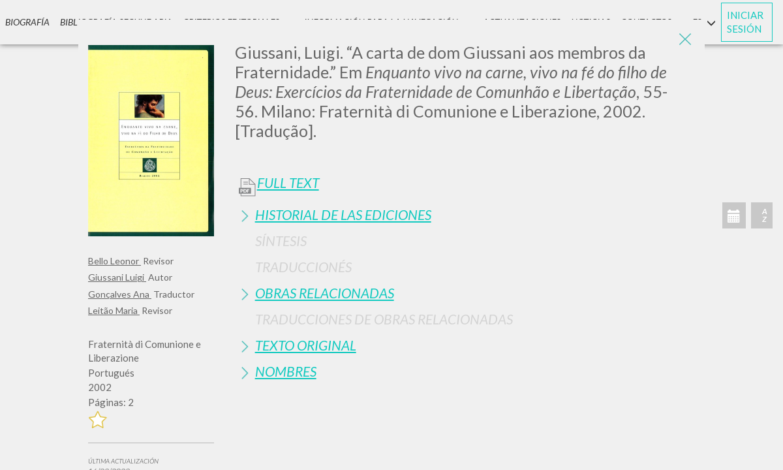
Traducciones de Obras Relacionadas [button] (384, 318)
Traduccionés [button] (303, 266)
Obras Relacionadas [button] (324, 292)
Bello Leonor (114, 260)
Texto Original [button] (305, 344)
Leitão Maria (114, 310)
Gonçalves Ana (119, 294)
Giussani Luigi (117, 277)
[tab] (465, 214)
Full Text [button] (288, 183)
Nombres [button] (285, 371)
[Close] (685, 39)
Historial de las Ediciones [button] (343, 214)
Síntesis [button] (281, 240)
